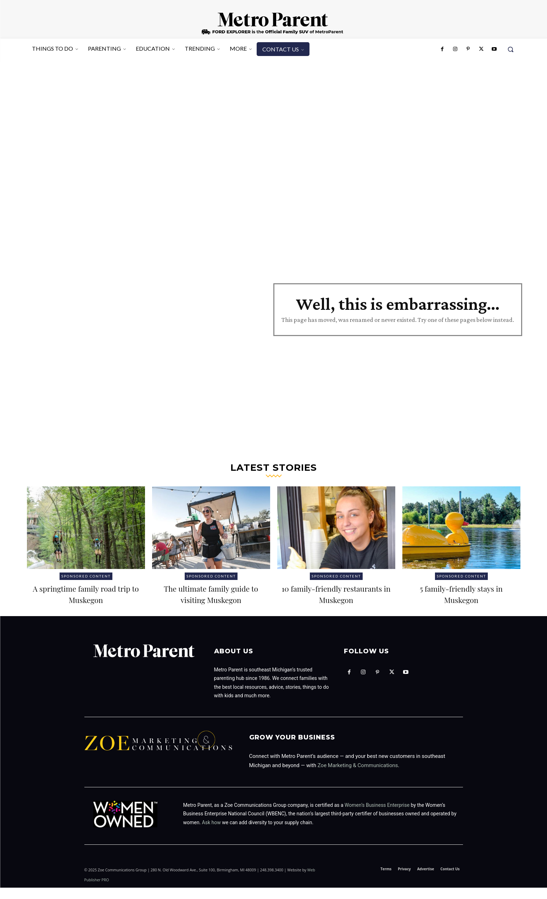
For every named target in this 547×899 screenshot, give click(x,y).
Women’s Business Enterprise (377, 816)
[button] (510, 49)
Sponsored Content (86, 576)
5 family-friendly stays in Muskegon (461, 593)
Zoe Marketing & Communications (358, 777)
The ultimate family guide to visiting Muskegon (211, 599)
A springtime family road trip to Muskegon (85, 593)
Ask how (211, 834)
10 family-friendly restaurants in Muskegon (336, 593)
